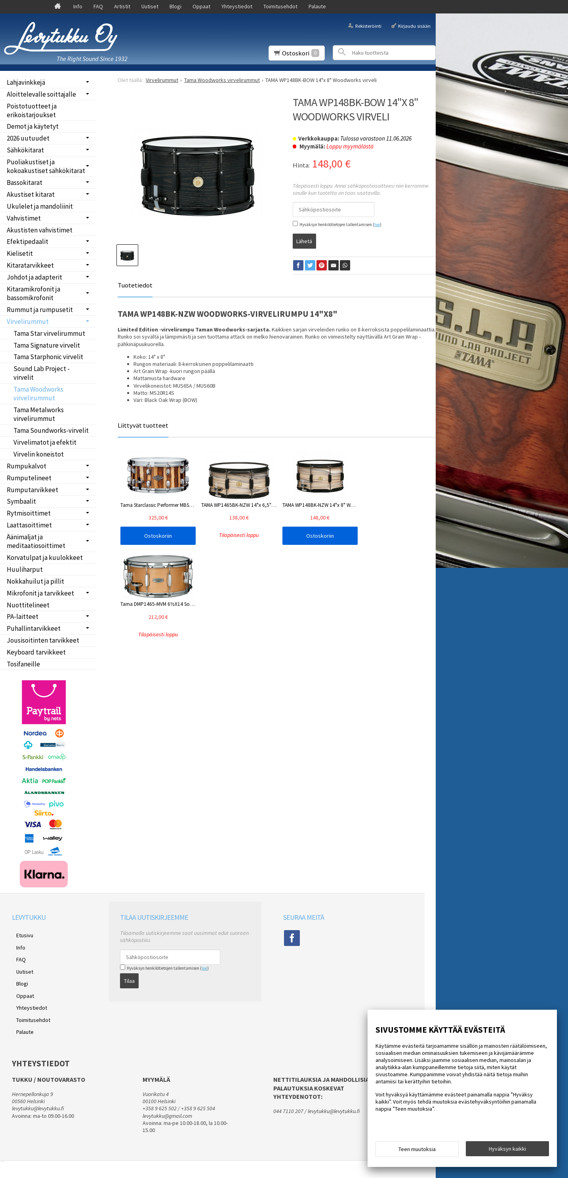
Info (77, 6)
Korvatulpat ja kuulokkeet (45, 557)
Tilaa (129, 978)
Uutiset (149, 6)
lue (377, 224)
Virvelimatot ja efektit (44, 442)
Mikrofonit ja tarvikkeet (40, 593)
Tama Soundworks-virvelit (51, 430)
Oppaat (201, 6)
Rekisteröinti (368, 26)
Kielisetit (20, 253)
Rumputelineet (29, 478)
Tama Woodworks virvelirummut (38, 393)
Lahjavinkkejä (26, 82)
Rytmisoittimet (29, 513)
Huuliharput (25, 569)
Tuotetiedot (135, 283)
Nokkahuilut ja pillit (35, 581)
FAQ (98, 6)
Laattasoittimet (29, 525)
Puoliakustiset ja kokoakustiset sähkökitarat (46, 166)
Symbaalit (21, 501)
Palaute (317, 6)
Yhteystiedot (236, 6)
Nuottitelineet (28, 605)
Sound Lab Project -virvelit (41, 373)
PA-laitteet (22, 616)
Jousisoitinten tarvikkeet (43, 640)
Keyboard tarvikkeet (36, 652)
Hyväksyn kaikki (507, 1150)
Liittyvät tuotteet (143, 423)
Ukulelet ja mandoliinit (40, 206)
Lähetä (304, 238)
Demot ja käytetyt (33, 126)
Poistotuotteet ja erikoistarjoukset (32, 110)
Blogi (175, 6)
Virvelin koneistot (38, 454)
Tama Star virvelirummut (49, 333)
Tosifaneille (23, 664)
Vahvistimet (24, 218)
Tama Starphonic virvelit (48, 356)
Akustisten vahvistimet (39, 230)
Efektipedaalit (27, 241)
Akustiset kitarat (31, 194)
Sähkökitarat (25, 150)
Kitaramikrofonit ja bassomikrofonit (33, 293)
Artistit (122, 6)
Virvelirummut (28, 321)
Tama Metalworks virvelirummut (38, 414)
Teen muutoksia (417, 1151)
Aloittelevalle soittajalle (41, 94)
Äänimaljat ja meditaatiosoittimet (36, 541)
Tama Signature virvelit (46, 345)
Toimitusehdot (280, 6)
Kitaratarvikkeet (30, 265)
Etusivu (20, 934)
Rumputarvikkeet (32, 489)
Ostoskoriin (149, 534)
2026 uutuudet (28, 138)
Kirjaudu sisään (414, 26)
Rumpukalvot (26, 466)
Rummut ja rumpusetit (40, 309)
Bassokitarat (24, 182)
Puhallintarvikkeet (34, 628)
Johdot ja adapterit (34, 277)
